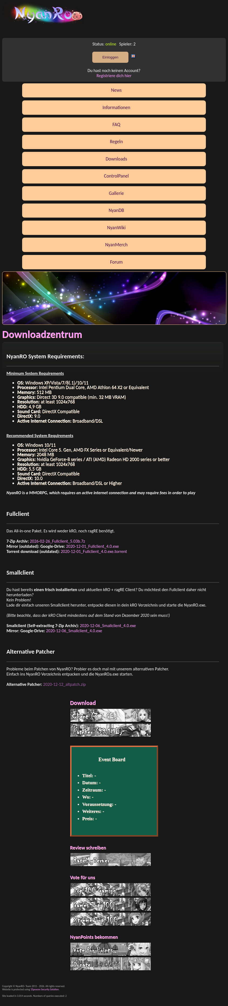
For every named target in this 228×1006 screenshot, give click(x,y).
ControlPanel (116, 176)
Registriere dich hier (114, 75)
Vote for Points (110, 949)
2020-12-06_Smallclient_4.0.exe (108, 625)
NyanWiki (116, 228)
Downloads (116, 159)
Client (110, 715)
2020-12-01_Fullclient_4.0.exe (92, 546)
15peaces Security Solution (44, 989)
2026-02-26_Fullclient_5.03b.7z (57, 541)
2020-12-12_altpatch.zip (64, 684)
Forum (116, 262)
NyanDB (116, 210)
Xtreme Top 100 (110, 919)
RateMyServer (110, 859)
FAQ (116, 124)
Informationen (116, 107)
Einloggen (110, 57)
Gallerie (116, 193)
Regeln (116, 142)
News (116, 90)
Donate (110, 964)
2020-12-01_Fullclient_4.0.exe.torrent (94, 551)
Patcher (110, 730)
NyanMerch (116, 245)
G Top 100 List (110, 904)
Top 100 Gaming (110, 889)
